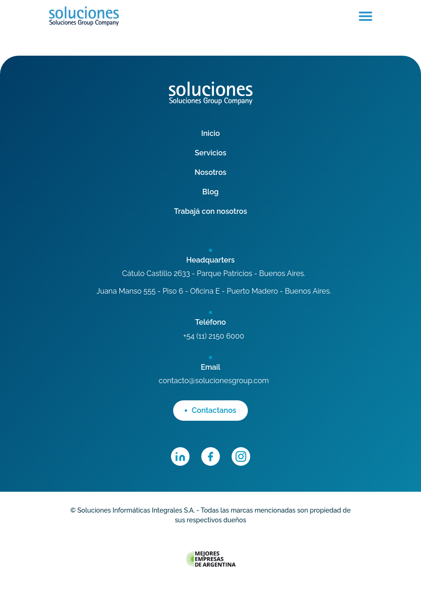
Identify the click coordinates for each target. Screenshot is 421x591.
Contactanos (210, 410)
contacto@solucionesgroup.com (214, 380)
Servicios (210, 152)
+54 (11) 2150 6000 (213, 336)
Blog (210, 191)
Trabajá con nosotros (210, 211)
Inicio (210, 133)
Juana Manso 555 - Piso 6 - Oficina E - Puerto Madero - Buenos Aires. (214, 291)
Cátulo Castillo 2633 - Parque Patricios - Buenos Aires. (213, 273)
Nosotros (210, 172)
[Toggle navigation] (365, 16)
